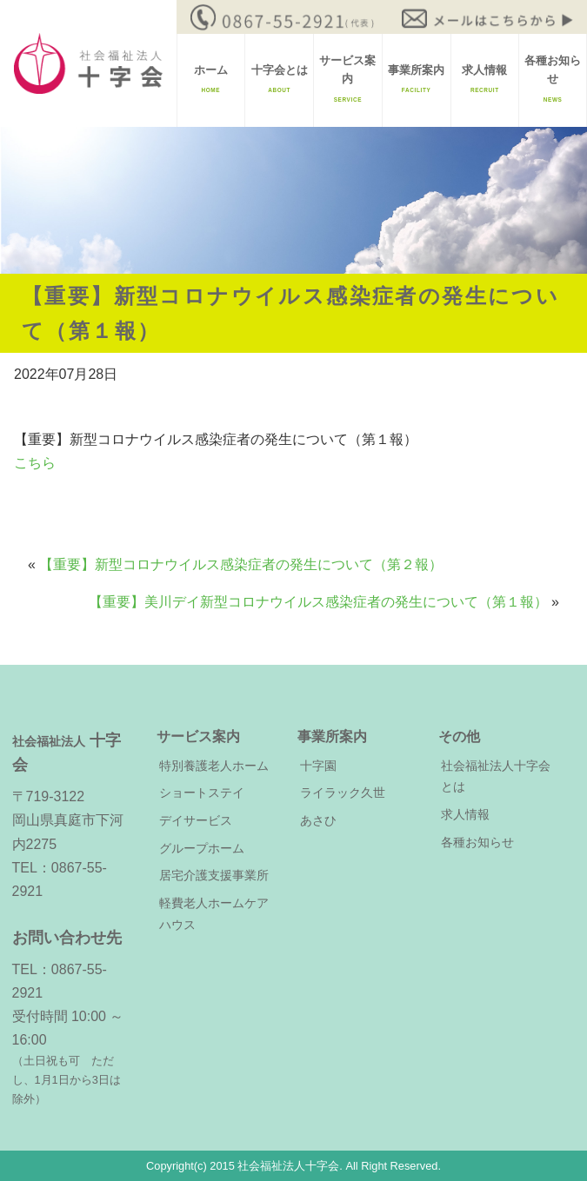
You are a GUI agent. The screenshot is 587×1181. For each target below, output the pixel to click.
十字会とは (279, 78)
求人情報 (484, 78)
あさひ (318, 820)
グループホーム (201, 848)
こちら (35, 462)
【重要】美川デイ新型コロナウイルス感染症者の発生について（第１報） (318, 601)
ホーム (211, 78)
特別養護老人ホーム (214, 766)
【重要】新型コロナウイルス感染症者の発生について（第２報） (241, 564)
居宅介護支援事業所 (214, 875)
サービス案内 (347, 78)
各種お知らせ (552, 78)
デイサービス (195, 820)
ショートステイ (201, 792)
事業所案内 (416, 78)
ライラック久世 (342, 792)
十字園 (318, 766)
